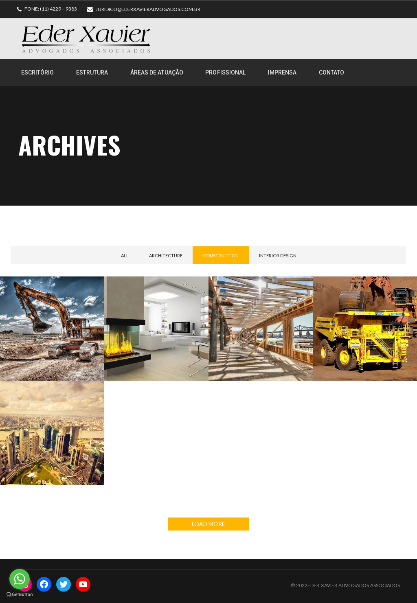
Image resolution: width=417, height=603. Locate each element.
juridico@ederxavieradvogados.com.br (148, 9)
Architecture (165, 255)
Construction (221, 255)
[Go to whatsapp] (19, 579)
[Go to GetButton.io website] (20, 594)
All (125, 255)
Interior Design (277, 255)
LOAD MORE (208, 523)
